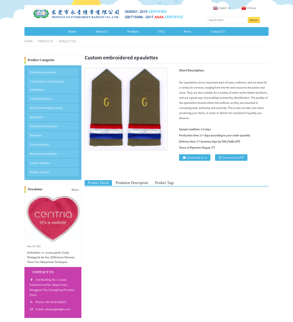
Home (72, 31)
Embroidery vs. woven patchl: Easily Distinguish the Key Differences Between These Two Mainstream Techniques (50, 257)
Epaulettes (67, 41)
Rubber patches (39, 172)
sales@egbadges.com (57, 309)
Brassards (36, 135)
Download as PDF (233, 157)
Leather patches (39, 163)
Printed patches (39, 144)
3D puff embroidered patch (46, 108)
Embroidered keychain (43, 126)
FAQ (161, 31)
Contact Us (217, 31)
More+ (75, 190)
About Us (101, 31)
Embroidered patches (43, 72)
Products (133, 31)
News (187, 31)
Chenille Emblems (41, 99)
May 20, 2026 (34, 246)
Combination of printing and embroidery (47, 85)
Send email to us (197, 157)
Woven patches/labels (43, 154)
